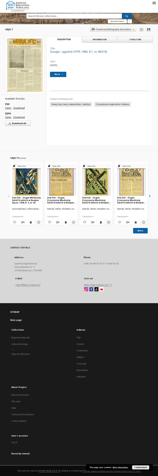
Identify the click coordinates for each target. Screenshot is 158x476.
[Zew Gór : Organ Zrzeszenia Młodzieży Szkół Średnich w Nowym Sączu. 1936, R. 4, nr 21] (131, 180)
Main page (16, 320)
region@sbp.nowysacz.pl (27, 284)
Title (79, 337)
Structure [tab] (135, 39)
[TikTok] (96, 289)
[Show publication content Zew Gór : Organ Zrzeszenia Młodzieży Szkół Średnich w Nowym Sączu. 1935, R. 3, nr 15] (66, 222)
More (140, 230)
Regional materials (20, 337)
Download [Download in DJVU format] (19, 117)
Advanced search (117, 21)
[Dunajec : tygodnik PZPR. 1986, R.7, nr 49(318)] (25, 65)
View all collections (20, 354)
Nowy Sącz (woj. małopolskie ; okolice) (71, 104)
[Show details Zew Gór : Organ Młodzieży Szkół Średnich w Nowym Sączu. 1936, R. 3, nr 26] (38, 222)
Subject (80, 357)
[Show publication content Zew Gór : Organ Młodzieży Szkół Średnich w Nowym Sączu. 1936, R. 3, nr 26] (31, 222)
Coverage (81, 363)
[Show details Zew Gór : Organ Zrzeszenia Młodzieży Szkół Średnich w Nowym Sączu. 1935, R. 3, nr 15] (73, 222)
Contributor (82, 350)
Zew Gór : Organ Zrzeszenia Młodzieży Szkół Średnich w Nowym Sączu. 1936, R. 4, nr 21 (130, 200)
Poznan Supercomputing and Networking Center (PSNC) (112, 470)
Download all (16, 123)
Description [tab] (64, 39)
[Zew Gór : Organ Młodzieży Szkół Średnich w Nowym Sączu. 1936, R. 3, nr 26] (26, 180)
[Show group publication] (26, 166)
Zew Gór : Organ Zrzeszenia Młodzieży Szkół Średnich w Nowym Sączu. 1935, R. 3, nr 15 (60, 200)
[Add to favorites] (141, 29)
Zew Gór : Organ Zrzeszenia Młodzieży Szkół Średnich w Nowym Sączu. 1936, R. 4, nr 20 (95, 200)
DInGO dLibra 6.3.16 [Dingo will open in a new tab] (49, 470)
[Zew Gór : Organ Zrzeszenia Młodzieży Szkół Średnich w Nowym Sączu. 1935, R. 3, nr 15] (61, 180)
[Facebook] (91, 289)
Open (8, 108)
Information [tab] (100, 39)
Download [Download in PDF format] (19, 108)
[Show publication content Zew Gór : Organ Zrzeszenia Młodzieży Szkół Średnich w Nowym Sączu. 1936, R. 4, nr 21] (135, 222)
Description (82, 370)
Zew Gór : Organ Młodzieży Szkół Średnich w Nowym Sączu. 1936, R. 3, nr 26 (26, 200)
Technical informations (22, 414)
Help (13, 407)
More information (120, 467)
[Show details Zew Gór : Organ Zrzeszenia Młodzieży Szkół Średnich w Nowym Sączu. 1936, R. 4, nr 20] (108, 222)
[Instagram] (86, 289)
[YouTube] (102, 289)
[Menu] (154, 2)
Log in (14, 442)
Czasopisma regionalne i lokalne (112, 104)
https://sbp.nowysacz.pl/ (98, 284)
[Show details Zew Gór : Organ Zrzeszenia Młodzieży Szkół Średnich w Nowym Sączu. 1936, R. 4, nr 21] (143, 222)
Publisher (81, 376)
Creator (80, 344)
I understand (140, 467)
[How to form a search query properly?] (129, 21)
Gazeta (53, 65)
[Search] (127, 16)
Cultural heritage (19, 344)
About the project (20, 394)
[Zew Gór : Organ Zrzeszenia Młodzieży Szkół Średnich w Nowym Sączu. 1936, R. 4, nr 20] (96, 180)
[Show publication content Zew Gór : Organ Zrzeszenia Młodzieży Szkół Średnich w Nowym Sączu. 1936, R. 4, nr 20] (100, 222)
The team (16, 401)
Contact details (18, 421)
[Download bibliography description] (22, 222)
